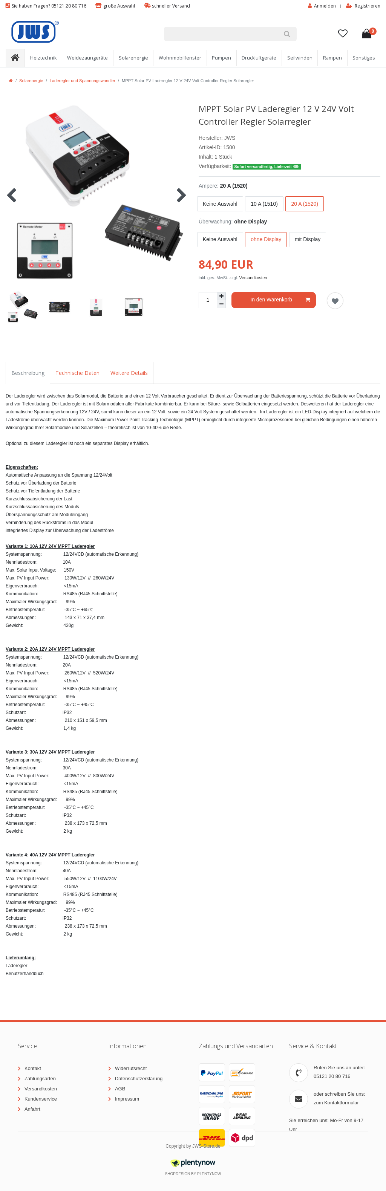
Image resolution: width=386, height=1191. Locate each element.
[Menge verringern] (221, 304)
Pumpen (221, 58)
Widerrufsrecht (131, 1068)
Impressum (127, 1099)
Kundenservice (41, 1099)
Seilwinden (299, 58)
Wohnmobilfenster (180, 58)
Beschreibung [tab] (27, 372)
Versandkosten (253, 277)
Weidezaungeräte (87, 58)
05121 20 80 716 (332, 1076)
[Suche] (286, 34)
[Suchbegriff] (220, 34)
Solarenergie (133, 58)
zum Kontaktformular (336, 1102)
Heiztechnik (43, 58)
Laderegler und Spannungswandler (82, 80)
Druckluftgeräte (259, 58)
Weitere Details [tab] (129, 372)
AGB (120, 1089)
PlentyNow (209, 1174)
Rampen (332, 58)
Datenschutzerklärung (138, 1078)
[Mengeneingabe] (208, 300)
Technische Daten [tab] (77, 372)
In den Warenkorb (280, 300)
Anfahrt (32, 1109)
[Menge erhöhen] (221, 296)
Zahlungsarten (40, 1078)
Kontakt (33, 1068)
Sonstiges (363, 58)
